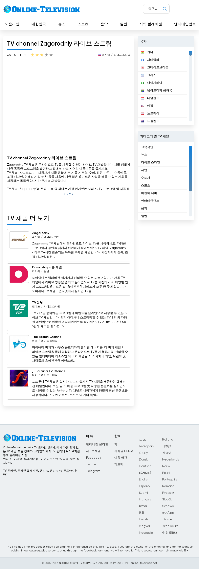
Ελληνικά (145, 472)
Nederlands (170, 459)
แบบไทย (168, 512)
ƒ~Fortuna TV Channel (49, 371)
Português (169, 479)
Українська (170, 526)
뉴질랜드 (150, 121)
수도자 (145, 177)
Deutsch (145, 466)
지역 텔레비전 (150, 24)
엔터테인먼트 (185, 24)
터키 (34, 375)
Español (144, 486)
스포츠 (83, 24)
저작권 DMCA (123, 451)
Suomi (143, 492)
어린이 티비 (149, 193)
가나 (147, 52)
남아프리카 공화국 (156, 90)
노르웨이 (150, 113)
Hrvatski (145, 519)
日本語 (166, 446)
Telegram (93, 471)
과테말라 (150, 59)
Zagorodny (40, 233)
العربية (143, 439)
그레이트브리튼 (154, 67)
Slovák (167, 499)
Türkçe (167, 519)
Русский (168, 492)
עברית (143, 506)
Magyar (144, 526)
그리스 (148, 75)
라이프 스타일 (122, 55)
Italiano (167, 439)
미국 (34, 341)
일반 (123, 24)
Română (168, 486)
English (144, 479)
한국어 (166, 452)
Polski (166, 472)
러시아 (106, 55)
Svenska (168, 506)
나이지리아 (151, 82)
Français (145, 499)
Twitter (91, 464)
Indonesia (146, 532)
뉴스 (61, 24)
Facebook (93, 457)
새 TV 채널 (93, 451)
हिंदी (141, 512)
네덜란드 (150, 98)
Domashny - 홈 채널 (47, 267)
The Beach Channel (47, 337)
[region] (166, 86)
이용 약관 (120, 457)
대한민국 (38, 24)
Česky (143, 452)
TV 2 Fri (37, 302)
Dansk (143, 459)
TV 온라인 (11, 24)
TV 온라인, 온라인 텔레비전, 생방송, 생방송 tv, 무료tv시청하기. (40, 472)
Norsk (166, 466)
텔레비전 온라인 (97, 444)
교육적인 (147, 147)
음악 (104, 24)
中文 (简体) (169, 532)
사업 (144, 170)
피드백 (118, 464)
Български (146, 446)
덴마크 (36, 306)
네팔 (147, 105)
